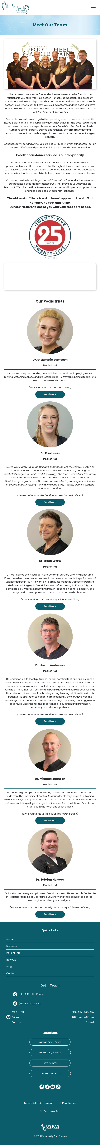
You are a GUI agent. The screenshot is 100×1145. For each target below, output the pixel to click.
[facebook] (41, 1087)
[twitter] (47, 1087)
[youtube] (52, 1087)
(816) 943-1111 (26, 994)
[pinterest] (58, 1087)
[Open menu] (93, 7)
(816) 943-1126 (27, 1003)
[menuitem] (50, 939)
